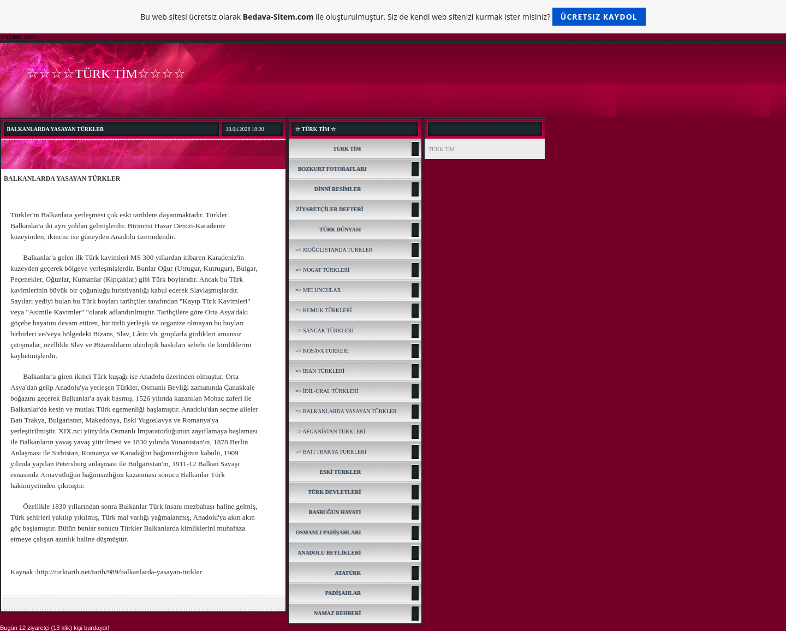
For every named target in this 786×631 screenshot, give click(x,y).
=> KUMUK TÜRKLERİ (323, 310)
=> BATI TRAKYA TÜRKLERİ (330, 452)
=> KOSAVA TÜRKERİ (322, 351)
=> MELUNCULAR (318, 290)
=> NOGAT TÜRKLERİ (322, 270)
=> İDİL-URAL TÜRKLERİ (327, 391)
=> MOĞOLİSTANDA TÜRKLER (333, 250)
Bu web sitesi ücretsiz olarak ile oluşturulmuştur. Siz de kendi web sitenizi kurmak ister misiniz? (392, 17)
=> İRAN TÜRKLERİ (319, 371)
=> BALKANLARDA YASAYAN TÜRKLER (346, 411)
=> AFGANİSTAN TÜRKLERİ (330, 431)
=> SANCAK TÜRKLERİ (324, 331)
